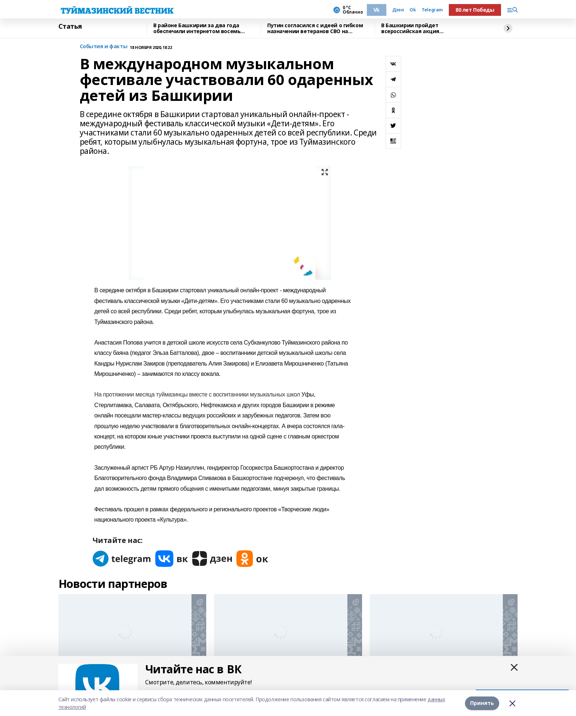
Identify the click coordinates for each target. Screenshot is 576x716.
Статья (70, 26)
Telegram (432, 10)
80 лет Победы (474, 9)
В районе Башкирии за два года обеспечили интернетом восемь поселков (196, 28)
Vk (376, 9)
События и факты (104, 46)
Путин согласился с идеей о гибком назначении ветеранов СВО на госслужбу (315, 28)
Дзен (398, 10)
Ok (412, 10)
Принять (482, 702)
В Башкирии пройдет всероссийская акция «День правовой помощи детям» (426, 28)
